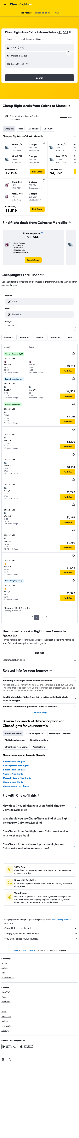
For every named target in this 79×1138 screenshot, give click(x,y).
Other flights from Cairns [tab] (16, 747)
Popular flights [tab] (39, 747)
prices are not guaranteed (61, 920)
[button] (5, 4)
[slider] (74, 329)
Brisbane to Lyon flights (14, 770)
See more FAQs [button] (40, 712)
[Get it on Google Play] (9, 1046)
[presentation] (70, 32)
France (32, 950)
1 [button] (36, 617)
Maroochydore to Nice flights (17, 778)
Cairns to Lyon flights (13, 782)
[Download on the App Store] (27, 1046)
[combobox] (11, 39)
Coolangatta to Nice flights (16, 765)
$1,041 (63, 32)
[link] (33, 260)
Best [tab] (20, 129)
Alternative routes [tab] (13, 733)
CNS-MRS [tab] (39, 653)
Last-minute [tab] (33, 129)
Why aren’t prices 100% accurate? (41, 939)
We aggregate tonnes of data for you (41, 933)
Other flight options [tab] (38, 740)
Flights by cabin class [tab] (14, 740)
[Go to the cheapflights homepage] (21, 4)
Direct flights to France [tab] (59, 733)
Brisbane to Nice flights (14, 761)
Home (15, 950)
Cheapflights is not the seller (41, 928)
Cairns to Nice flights (13, 774)
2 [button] (42, 617)
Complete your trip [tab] (35, 733)
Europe (23, 950)
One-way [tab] (48, 129)
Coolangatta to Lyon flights (16, 786)
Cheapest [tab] (9, 129)
